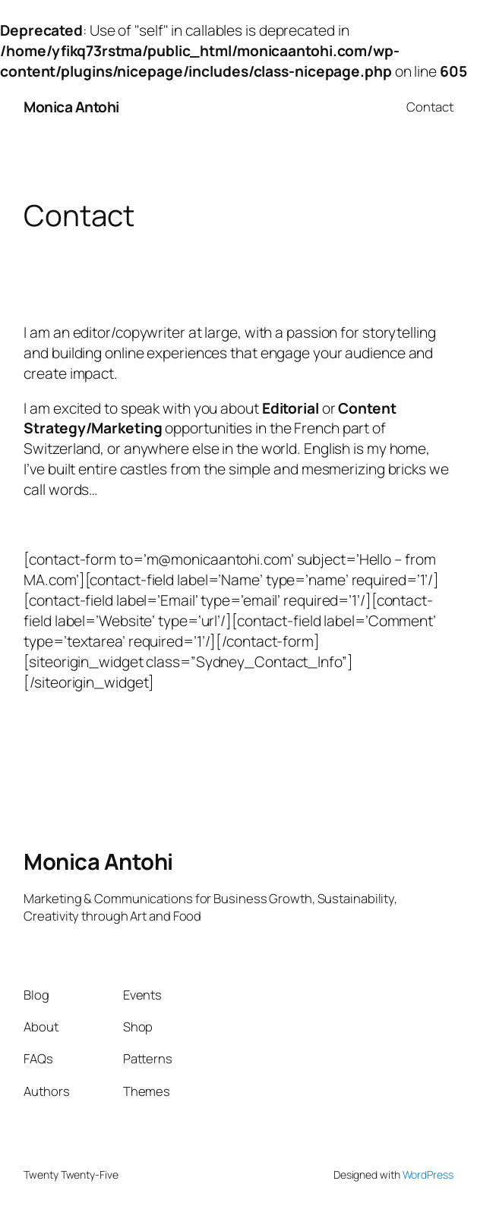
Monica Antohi (71, 107)
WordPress (428, 1174)
